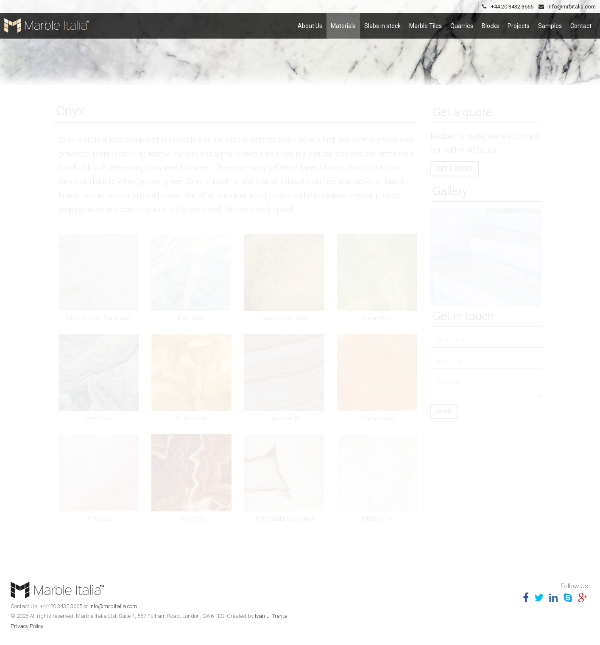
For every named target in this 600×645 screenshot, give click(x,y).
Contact (581, 22)
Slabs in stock (382, 22)
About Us (310, 22)
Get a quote (454, 168)
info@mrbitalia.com (113, 606)
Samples (550, 22)
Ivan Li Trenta (271, 616)
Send (444, 411)
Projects (519, 22)
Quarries (461, 22)
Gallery (450, 191)
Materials (343, 22)
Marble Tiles (425, 22)
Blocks (490, 22)
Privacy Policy (27, 626)
